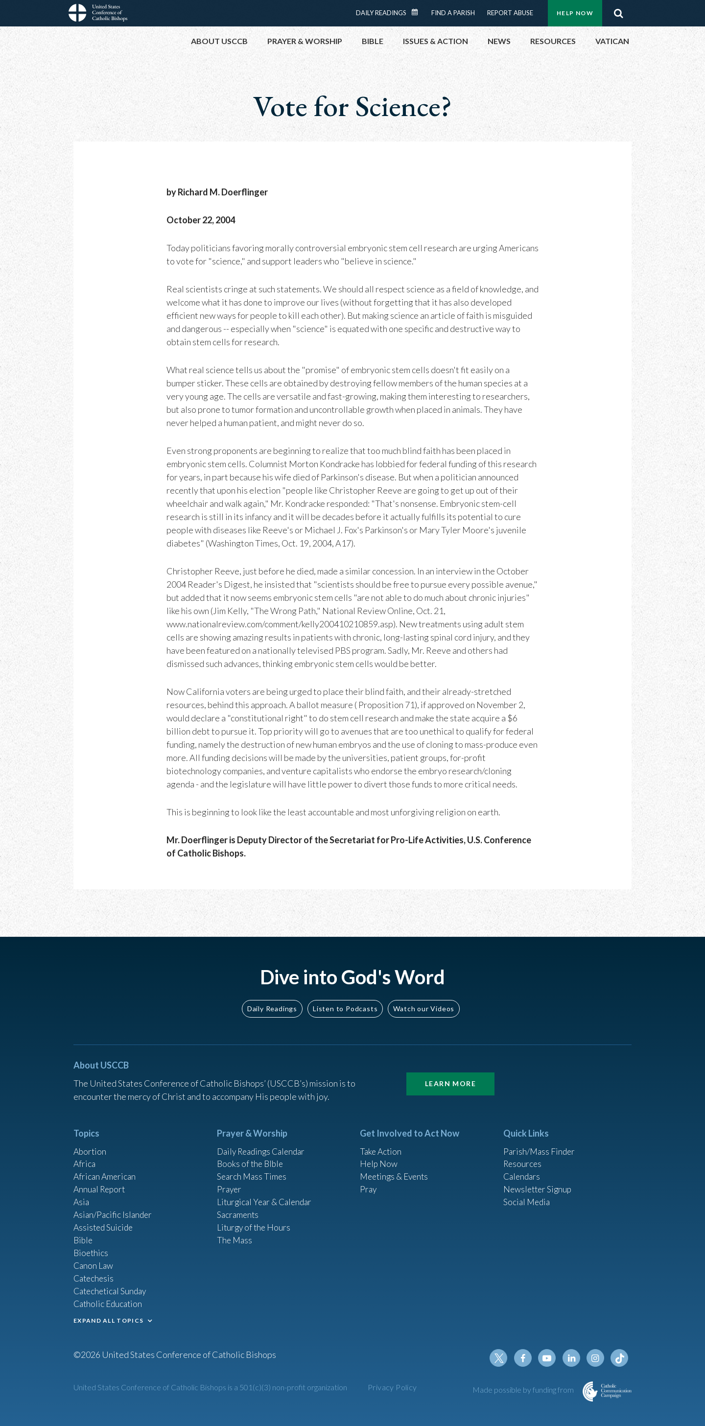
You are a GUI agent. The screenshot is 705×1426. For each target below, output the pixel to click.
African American (105, 1170)
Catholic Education (109, 1302)
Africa (84, 1156)
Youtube (549, 1358)
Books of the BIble (251, 1156)
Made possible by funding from (523, 1389)
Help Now (575, 13)
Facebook (526, 1358)
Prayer (230, 1183)
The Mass (235, 1236)
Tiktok (620, 1358)
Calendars (522, 1170)
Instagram (596, 1358)
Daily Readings (381, 13)
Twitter (502, 1358)
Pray (368, 1183)
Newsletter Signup (539, 1183)
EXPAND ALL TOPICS (108, 1319)
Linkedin (573, 1358)
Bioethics (91, 1249)
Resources (523, 1156)
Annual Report (100, 1183)
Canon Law (94, 1262)
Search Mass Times (253, 1170)
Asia (81, 1196)
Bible (83, 1236)
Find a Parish (453, 13)
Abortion (90, 1143)
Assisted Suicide (104, 1222)
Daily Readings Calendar (418, 12)
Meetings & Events (396, 1170)
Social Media (527, 1196)
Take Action (381, 1143)
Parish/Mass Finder (540, 1143)
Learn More (450, 1075)
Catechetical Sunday (112, 1288)
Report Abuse (510, 13)
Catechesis (94, 1275)
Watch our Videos (423, 1000)
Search (618, 13)
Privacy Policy (392, 1387)
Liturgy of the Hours (255, 1222)
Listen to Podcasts (345, 1000)
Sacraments (238, 1209)
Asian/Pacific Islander (114, 1209)
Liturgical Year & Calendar (267, 1196)
